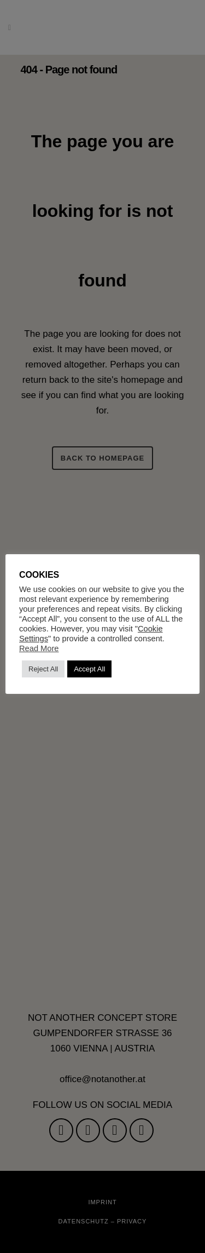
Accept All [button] (89, 669)
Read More (39, 648)
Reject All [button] (43, 669)
